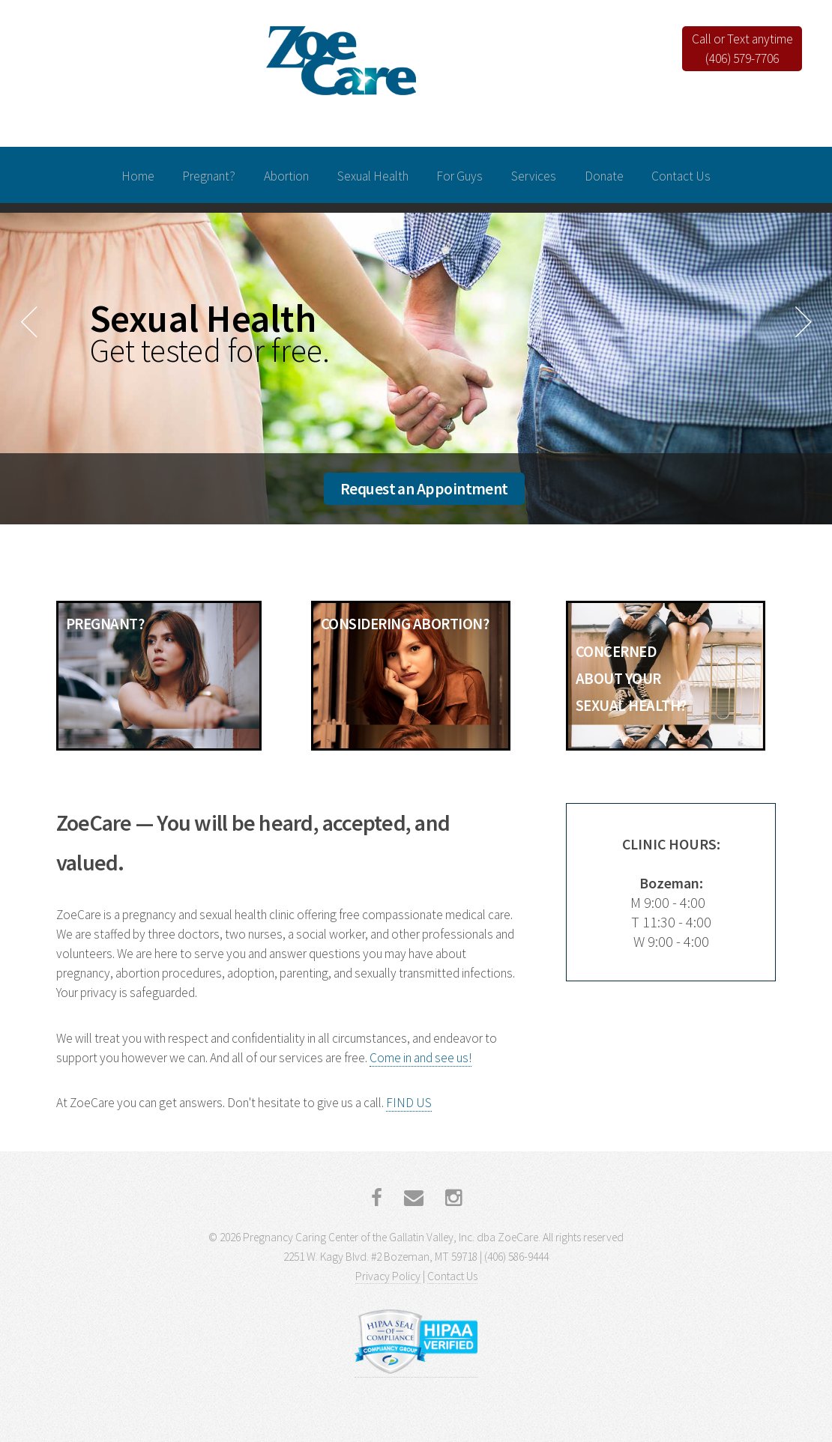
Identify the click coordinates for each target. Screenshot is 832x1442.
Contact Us (681, 176)
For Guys (459, 176)
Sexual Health (373, 176)
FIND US (409, 1102)
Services (533, 176)
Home (137, 176)
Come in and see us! (420, 1057)
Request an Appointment (424, 489)
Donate (604, 176)
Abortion (286, 176)
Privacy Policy (387, 1276)
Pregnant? (208, 176)
